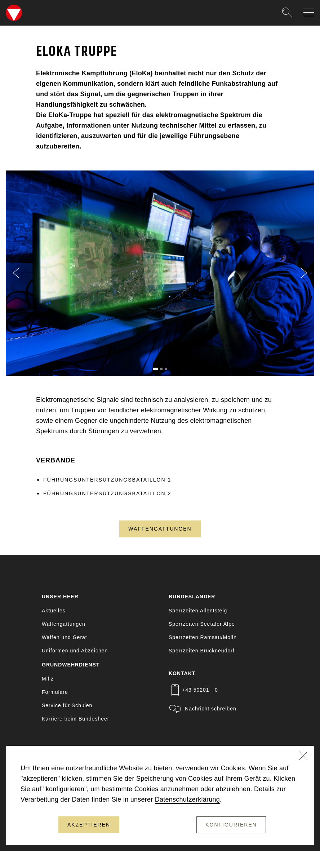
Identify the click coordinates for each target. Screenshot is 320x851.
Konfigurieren (231, 825)
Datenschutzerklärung (187, 799)
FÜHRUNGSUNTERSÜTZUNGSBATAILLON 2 (107, 493)
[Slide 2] (161, 369)
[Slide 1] (155, 369)
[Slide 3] (166, 369)
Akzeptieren (88, 825)
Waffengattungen (159, 529)
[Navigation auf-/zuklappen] (309, 12)
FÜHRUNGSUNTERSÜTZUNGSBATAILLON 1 (107, 480)
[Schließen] (303, 757)
